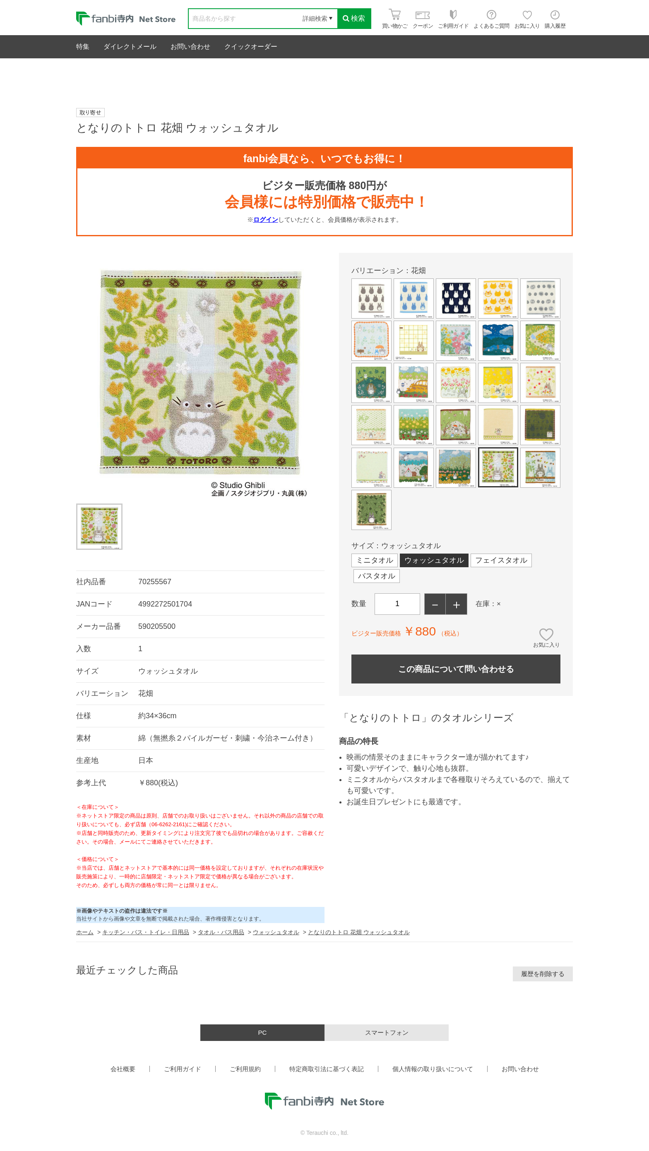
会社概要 (123, 1068)
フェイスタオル (501, 560)
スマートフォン (387, 1032)
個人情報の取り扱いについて (432, 1068)
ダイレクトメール (129, 46)
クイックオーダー (250, 46)
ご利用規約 (245, 1068)
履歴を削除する (543, 973)
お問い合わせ (190, 46)
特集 (82, 46)
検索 (354, 18)
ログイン (265, 219)
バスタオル (376, 576)
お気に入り (546, 645)
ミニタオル (374, 560)
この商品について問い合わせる (456, 669)
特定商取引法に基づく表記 (326, 1068)
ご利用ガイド (182, 1068)
